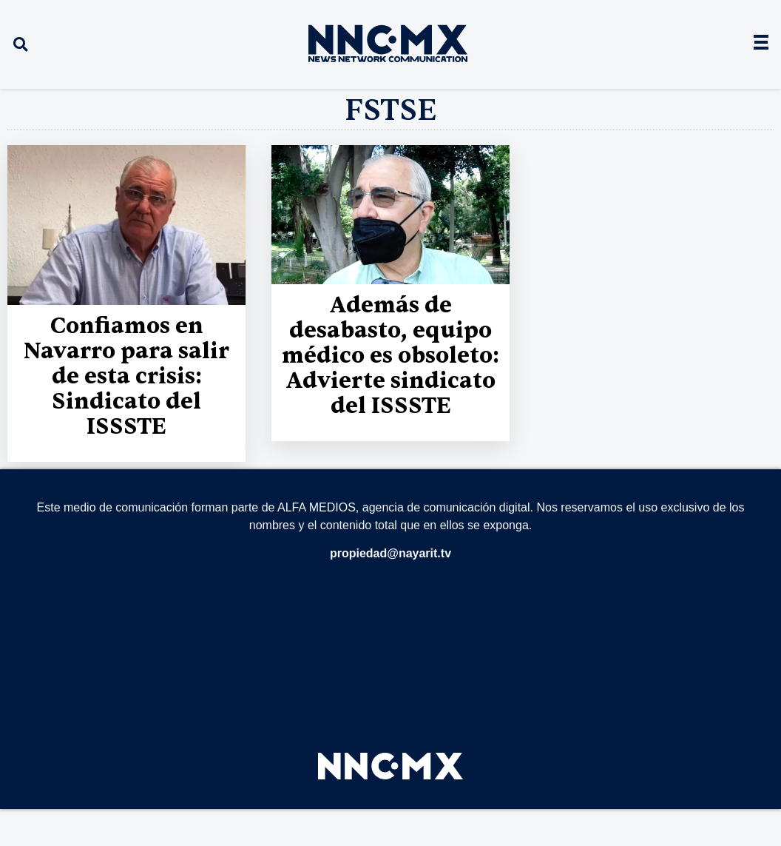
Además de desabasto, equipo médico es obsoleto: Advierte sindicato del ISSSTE (390, 355)
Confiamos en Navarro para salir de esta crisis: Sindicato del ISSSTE (126, 376)
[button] (20, 45)
